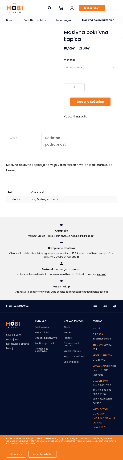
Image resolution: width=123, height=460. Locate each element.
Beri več (101, 274)
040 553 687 (100, 359)
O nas (67, 327)
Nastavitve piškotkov (43, 454)
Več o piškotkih (27, 443)
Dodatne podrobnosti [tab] (55, 141)
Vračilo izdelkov (72, 351)
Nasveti (68, 332)
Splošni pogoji (71, 361)
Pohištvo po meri (44, 343)
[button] (72, 8)
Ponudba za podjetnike (41, 350)
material (69, 59)
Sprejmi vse (16, 454)
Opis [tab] (13, 138)
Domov (10, 20)
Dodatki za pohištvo (35, 20)
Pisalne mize (42, 327)
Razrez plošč (42, 332)
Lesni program (64, 20)
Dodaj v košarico (90, 101)
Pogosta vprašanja (74, 356)
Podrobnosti (87, 236)
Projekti (68, 337)
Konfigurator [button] (91, 8)
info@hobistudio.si (103, 338)
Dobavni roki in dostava (72, 344)
